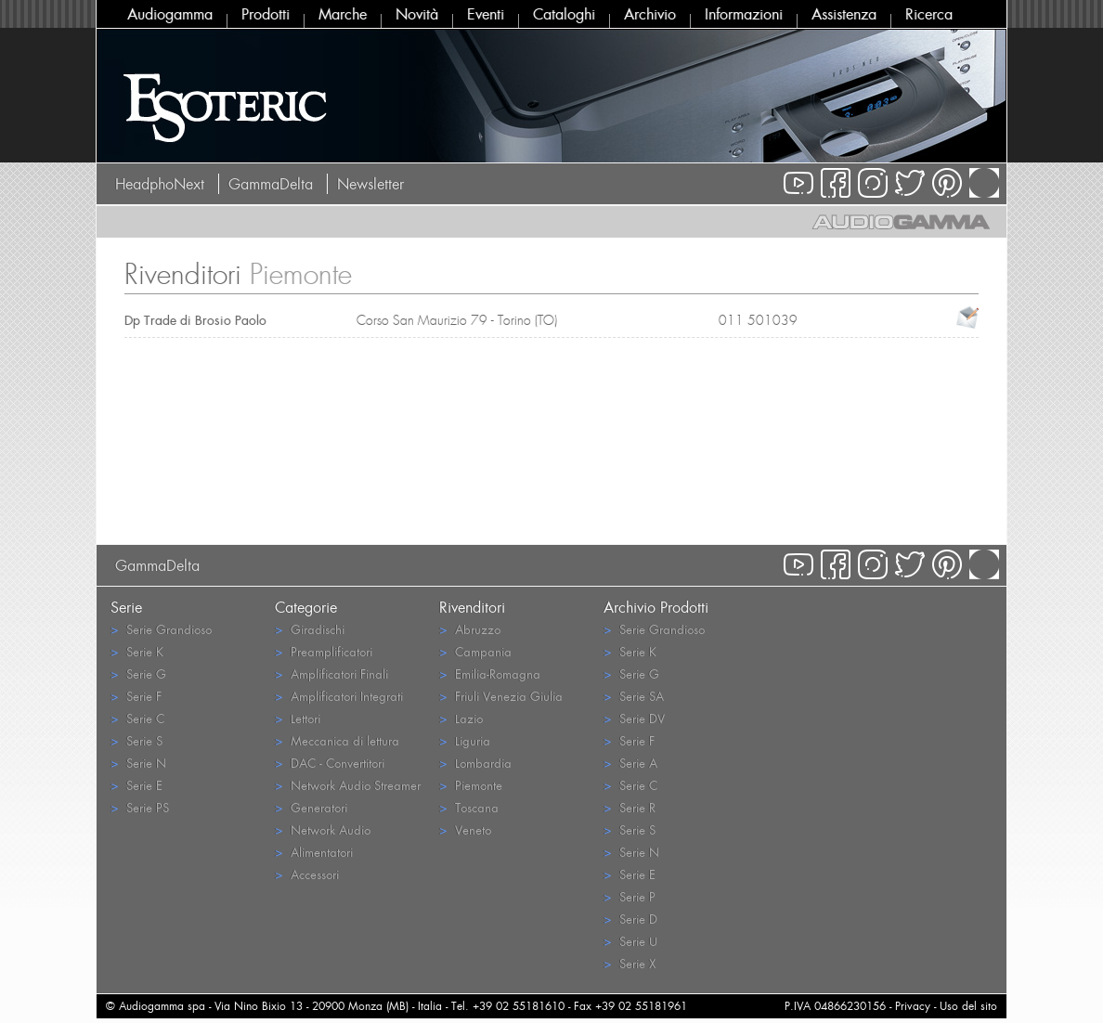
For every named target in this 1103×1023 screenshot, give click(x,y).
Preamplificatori (323, 651)
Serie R (629, 807)
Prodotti (265, 14)
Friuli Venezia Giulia (501, 696)
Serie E (136, 785)
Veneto (465, 829)
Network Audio (322, 829)
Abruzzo (469, 629)
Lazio (461, 718)
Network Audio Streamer (348, 785)
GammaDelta (270, 184)
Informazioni (744, 14)
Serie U (630, 941)
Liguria (464, 740)
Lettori (297, 718)
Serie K (136, 651)
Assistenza (843, 14)
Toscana (469, 807)
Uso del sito (968, 1006)
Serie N (138, 762)
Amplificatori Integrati (339, 696)
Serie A (630, 762)
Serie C (137, 718)
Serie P (629, 896)
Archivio (650, 14)
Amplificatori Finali (331, 673)
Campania (475, 651)
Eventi (485, 14)
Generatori (311, 807)
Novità (417, 14)
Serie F (136, 696)
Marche (342, 14)
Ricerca (929, 14)
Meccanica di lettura (337, 740)
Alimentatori (314, 852)
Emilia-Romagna (489, 673)
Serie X (629, 963)
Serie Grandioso (161, 629)
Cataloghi (564, 14)
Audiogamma (170, 14)
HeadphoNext (159, 184)
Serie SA (633, 696)
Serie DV (634, 718)
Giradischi (309, 629)
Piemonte (470, 785)
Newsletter (370, 184)
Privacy (912, 1006)
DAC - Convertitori (329, 762)
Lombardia (475, 762)
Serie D (630, 918)
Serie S (136, 740)
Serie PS (139, 807)
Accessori (307, 874)
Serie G (138, 673)
